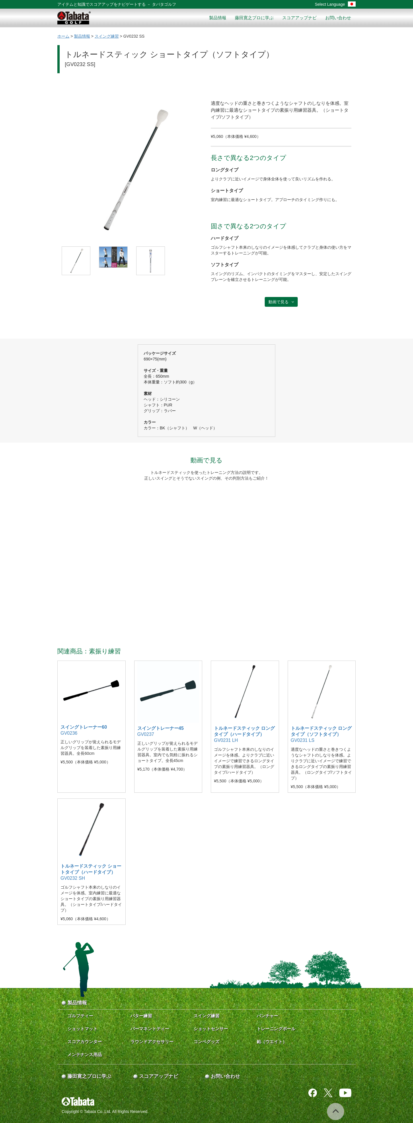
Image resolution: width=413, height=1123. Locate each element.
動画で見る (281, 302)
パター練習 (141, 1015)
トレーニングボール (276, 1028)
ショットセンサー (211, 1028)
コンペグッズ (206, 1041)
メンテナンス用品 (84, 1054)
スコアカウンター (84, 1041)
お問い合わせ (338, 17)
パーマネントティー (149, 1028)
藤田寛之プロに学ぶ (254, 17)
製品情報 (217, 17)
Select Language (335, 4)
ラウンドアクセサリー (152, 1041)
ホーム (63, 36)
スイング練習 (107, 36)
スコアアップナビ (299, 17)
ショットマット (82, 1028)
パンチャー (267, 1015)
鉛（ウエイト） (272, 1041)
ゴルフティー (80, 1015)
